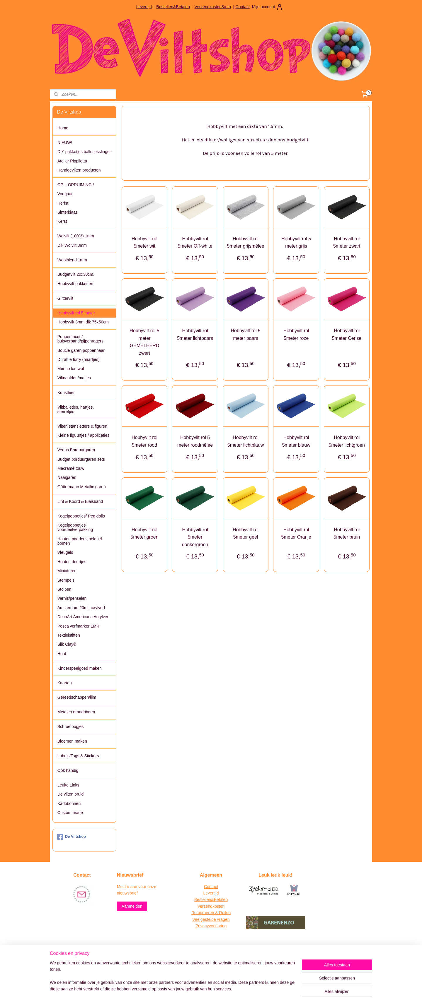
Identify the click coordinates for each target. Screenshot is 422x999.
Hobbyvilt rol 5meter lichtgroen (347, 441)
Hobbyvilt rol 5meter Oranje (296, 533)
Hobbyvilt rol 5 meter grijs (296, 242)
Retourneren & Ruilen (211, 912)
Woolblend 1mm (72, 260)
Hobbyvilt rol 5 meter (76, 313)
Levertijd (144, 6)
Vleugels (65, 552)
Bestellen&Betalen (173, 6)
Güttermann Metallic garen (81, 486)
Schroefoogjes (70, 726)
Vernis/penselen (72, 598)
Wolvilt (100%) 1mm (75, 236)
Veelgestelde (204, 919)
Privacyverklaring (211, 925)
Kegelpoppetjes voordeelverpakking (75, 527)
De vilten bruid (70, 794)
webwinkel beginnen (219, 988)
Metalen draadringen (76, 712)
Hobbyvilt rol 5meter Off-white (195, 242)
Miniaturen (66, 570)
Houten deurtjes (71, 561)
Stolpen (64, 589)
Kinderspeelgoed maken (79, 668)
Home (62, 128)
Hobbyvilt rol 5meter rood (144, 441)
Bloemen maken (72, 741)
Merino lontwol (70, 368)
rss (201, 988)
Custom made (70, 812)
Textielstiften (68, 635)
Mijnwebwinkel (265, 988)
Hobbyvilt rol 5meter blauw (296, 441)
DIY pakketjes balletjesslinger (84, 151)
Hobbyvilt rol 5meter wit (144, 242)
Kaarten (64, 683)
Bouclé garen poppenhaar (81, 350)
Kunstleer (66, 392)
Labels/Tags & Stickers (78, 755)
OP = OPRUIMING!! (75, 184)
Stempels (65, 580)
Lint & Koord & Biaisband (80, 501)
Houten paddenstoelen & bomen (80, 541)
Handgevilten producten (79, 170)
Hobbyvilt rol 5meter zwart (346, 242)
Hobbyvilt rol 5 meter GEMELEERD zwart (144, 342)
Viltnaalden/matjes (74, 378)
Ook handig (68, 770)
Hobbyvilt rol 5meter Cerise (346, 334)
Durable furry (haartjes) (78, 359)
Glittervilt (65, 298)
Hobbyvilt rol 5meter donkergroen (195, 537)
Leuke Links (68, 785)
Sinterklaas (67, 212)
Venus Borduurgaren (76, 450)
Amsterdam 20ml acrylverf (81, 607)
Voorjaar (65, 193)
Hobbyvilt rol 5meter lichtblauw (245, 441)
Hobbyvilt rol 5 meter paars (245, 334)
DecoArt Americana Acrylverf (83, 616)
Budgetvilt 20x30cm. (75, 274)
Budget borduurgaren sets (81, 459)
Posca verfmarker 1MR (78, 626)
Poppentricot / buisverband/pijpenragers (80, 338)
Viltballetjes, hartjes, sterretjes (75, 409)
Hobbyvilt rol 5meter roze (296, 334)
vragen (223, 919)
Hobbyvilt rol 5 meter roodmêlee (195, 441)
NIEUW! (64, 142)
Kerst (62, 221)
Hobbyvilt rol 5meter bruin (346, 533)
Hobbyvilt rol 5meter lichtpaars (195, 334)
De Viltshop (71, 836)
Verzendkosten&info (212, 6)
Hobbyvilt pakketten (75, 283)
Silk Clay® (66, 644)
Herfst (62, 203)
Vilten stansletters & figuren (82, 426)
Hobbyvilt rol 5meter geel (245, 533)
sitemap (190, 988)
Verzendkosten (211, 906)
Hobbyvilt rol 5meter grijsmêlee (245, 242)
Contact (243, 6)
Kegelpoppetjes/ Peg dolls (81, 516)
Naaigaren (66, 477)
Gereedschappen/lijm (76, 697)
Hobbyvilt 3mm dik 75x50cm (83, 322)
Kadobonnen (69, 803)
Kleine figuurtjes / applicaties (83, 435)
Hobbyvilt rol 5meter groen (144, 533)
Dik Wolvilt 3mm (72, 245)
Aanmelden (132, 906)
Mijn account (267, 7)
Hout (61, 653)
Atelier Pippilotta (72, 161)
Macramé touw (70, 468)
